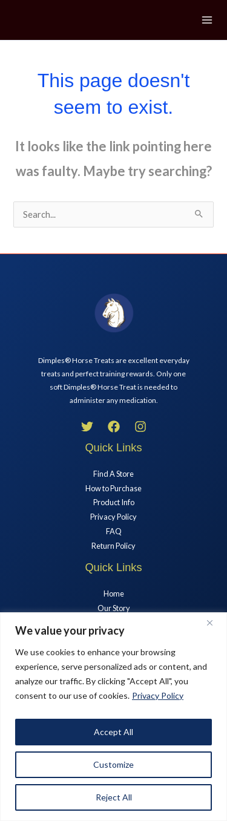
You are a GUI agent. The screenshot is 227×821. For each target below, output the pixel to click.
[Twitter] (87, 426)
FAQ (114, 531)
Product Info (113, 502)
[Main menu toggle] (207, 20)
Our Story (113, 608)
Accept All (113, 732)
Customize (113, 764)
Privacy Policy (157, 695)
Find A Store (113, 474)
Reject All (114, 797)
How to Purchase (113, 488)
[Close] (214, 622)
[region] (113, 716)
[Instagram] (140, 426)
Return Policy (113, 546)
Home (114, 593)
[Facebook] (114, 426)
